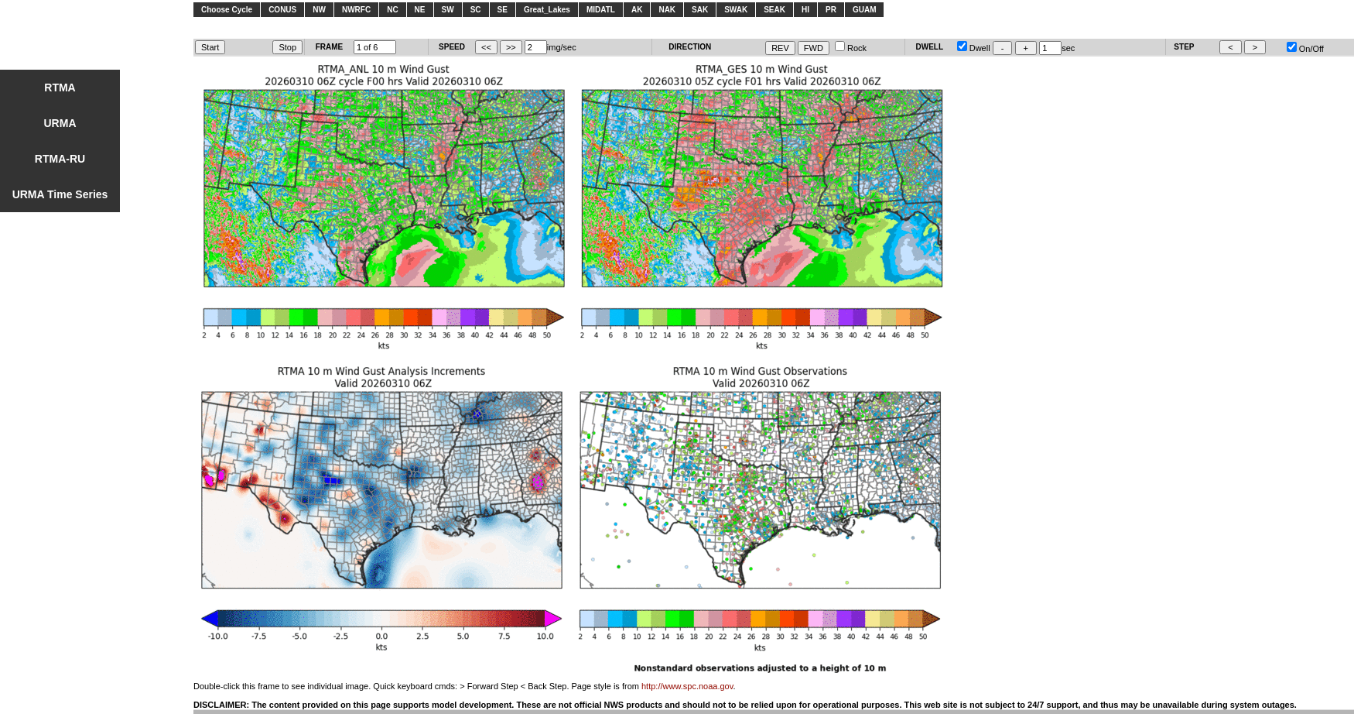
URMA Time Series (60, 194)
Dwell (973, 48)
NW (319, 9)
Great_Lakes (547, 9)
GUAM (865, 9)
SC (475, 9)
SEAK (774, 9)
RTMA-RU (60, 159)
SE (502, 9)
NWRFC (356, 9)
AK (636, 9)
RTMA (59, 87)
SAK (700, 9)
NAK (666, 9)
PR (831, 9)
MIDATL (600, 9)
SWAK (735, 9)
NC (392, 9)
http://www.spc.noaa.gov (687, 686)
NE (420, 9)
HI (805, 9)
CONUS (282, 9)
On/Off (1305, 48)
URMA (60, 123)
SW (448, 9)
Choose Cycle (226, 9)
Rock (851, 48)
